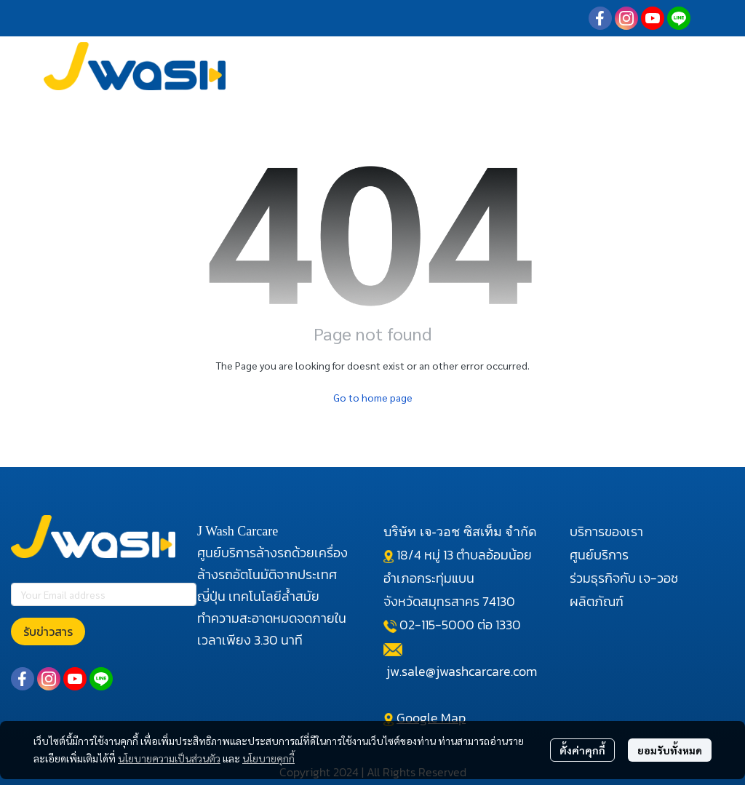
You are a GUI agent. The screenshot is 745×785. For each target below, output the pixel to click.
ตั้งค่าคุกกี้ (582, 750)
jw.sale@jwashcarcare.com (461, 671)
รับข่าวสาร (48, 631)
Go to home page (373, 397)
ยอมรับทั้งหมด (669, 750)
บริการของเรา (606, 531)
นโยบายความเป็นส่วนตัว (169, 758)
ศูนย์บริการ (599, 555)
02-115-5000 (436, 624)
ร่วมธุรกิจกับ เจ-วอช (624, 578)
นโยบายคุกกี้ (268, 758)
